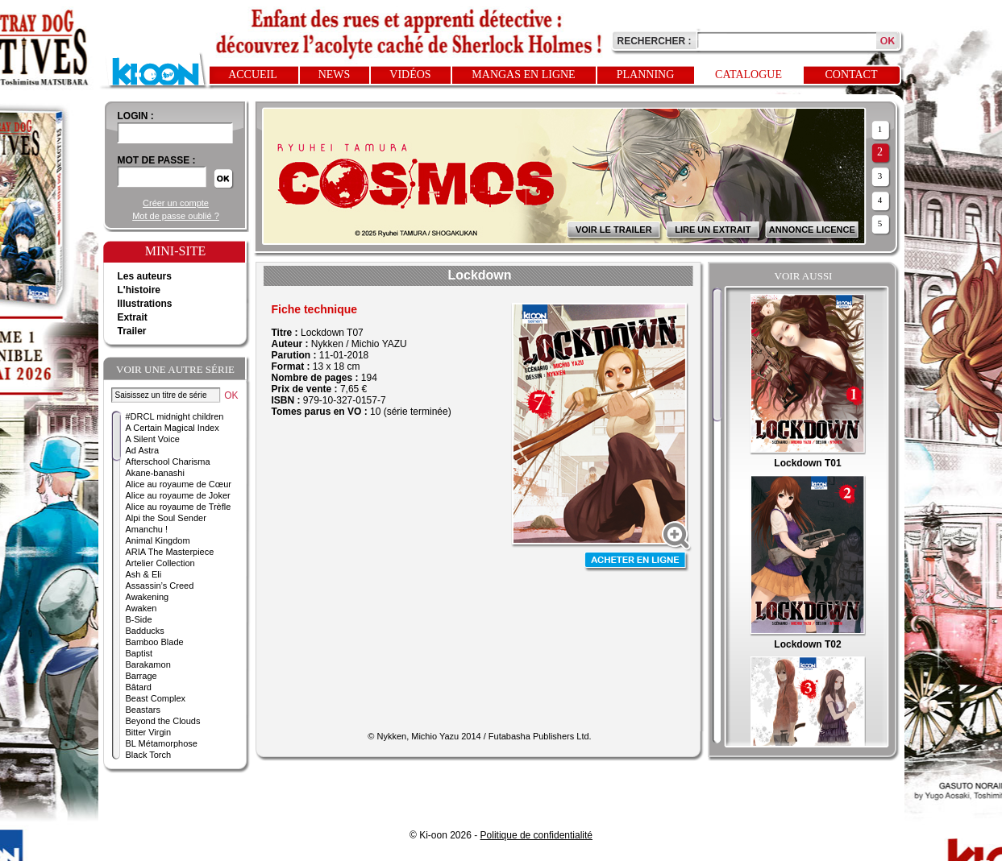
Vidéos (409, 74)
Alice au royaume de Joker (178, 495)
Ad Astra (143, 450)
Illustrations (145, 303)
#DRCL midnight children (175, 416)
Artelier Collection (160, 563)
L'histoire (139, 290)
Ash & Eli (144, 574)
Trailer (132, 331)
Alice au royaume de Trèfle (178, 506)
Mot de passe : (157, 160)
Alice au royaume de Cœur (178, 484)
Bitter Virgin (149, 732)
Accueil (252, 74)
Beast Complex (156, 698)
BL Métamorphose (161, 743)
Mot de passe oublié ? (175, 216)
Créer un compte (176, 203)
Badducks (145, 630)
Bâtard (139, 687)
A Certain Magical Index (172, 428)
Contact (851, 74)
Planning (646, 74)
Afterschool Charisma (168, 461)
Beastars (143, 709)
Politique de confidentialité (536, 835)
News (334, 74)
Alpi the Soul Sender (166, 518)
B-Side (139, 619)
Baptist (139, 653)
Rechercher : (654, 41)
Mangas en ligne (523, 74)
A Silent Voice (153, 439)
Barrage (141, 676)
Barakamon (148, 664)
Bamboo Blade (155, 642)
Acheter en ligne (636, 562)
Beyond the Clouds (163, 721)
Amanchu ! (147, 529)
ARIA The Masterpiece (170, 552)
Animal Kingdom (158, 540)
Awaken (141, 608)
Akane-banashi (155, 473)
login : (136, 116)
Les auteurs (145, 276)
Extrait (133, 317)
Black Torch (149, 755)
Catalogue (748, 74)
